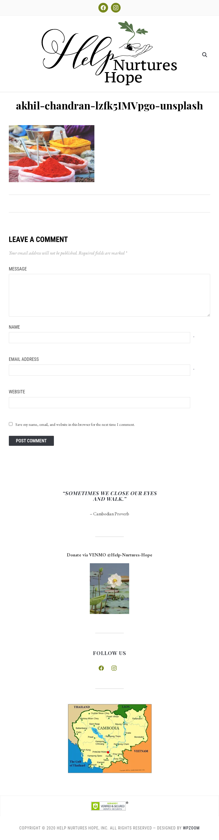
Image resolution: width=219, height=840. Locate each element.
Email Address (24, 359)
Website (17, 391)
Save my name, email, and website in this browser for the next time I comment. (75, 424)
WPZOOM (191, 828)
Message (18, 269)
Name (14, 327)
